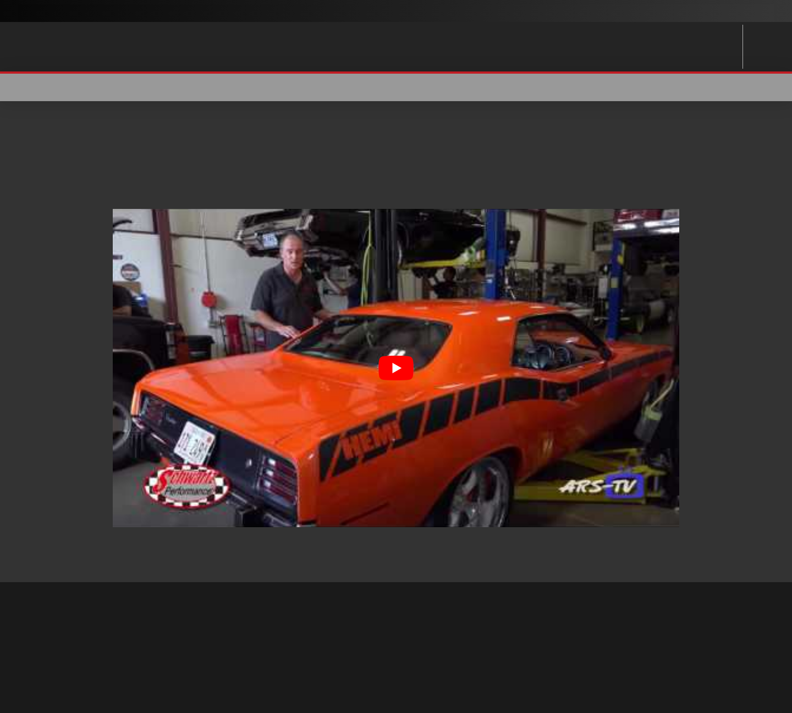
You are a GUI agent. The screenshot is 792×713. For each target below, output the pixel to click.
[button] (672, 87)
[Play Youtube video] (396, 368)
